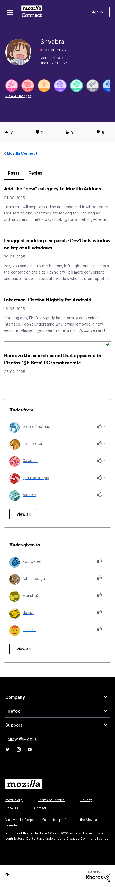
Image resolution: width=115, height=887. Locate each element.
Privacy (86, 800)
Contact (40, 808)
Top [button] (7, 874)
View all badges (18, 96)
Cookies (11, 808)
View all (23, 514)
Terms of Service (51, 800)
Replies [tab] (35, 173)
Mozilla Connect (32, 11)
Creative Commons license (87, 839)
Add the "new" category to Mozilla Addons (52, 188)
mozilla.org (14, 800)
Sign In (96, 12)
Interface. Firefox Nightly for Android (47, 299)
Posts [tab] (14, 173)
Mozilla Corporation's (29, 820)
